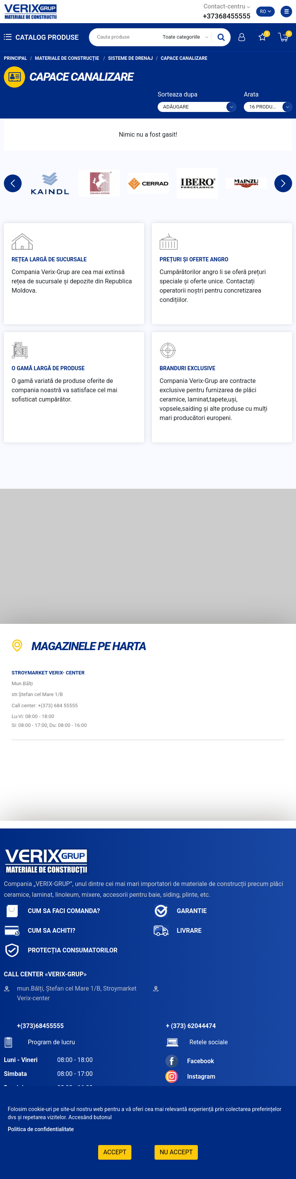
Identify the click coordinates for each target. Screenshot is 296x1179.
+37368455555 (226, 16)
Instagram (190, 1076)
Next (283, 183)
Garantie (180, 911)
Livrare (177, 930)
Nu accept (176, 1152)
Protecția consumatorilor (60, 950)
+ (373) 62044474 (191, 1026)
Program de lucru (39, 1042)
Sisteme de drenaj (130, 58)
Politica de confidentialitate (41, 1129)
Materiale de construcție (67, 58)
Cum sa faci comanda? (52, 911)
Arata (251, 94)
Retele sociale (196, 1042)
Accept (114, 1152)
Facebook (189, 1061)
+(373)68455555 (40, 1026)
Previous (13, 183)
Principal (15, 58)
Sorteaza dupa (177, 94)
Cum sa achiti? (39, 930)
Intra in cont (241, 37)
